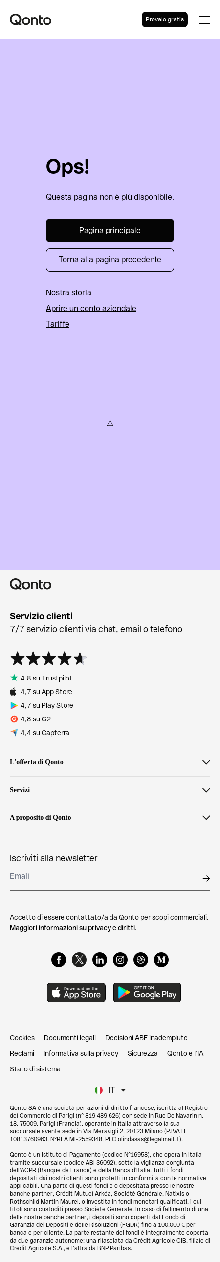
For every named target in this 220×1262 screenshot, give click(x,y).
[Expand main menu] (204, 19)
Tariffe (57, 324)
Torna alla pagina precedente (110, 259)
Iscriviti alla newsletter (54, 858)
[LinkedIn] (99, 959)
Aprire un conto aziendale (91, 308)
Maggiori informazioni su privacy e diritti (72, 928)
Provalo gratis (165, 19)
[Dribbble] (140, 959)
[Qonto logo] (76, 19)
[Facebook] (58, 959)
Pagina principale (110, 230)
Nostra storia (68, 292)
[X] (79, 959)
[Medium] (161, 959)
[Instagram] (120, 959)
